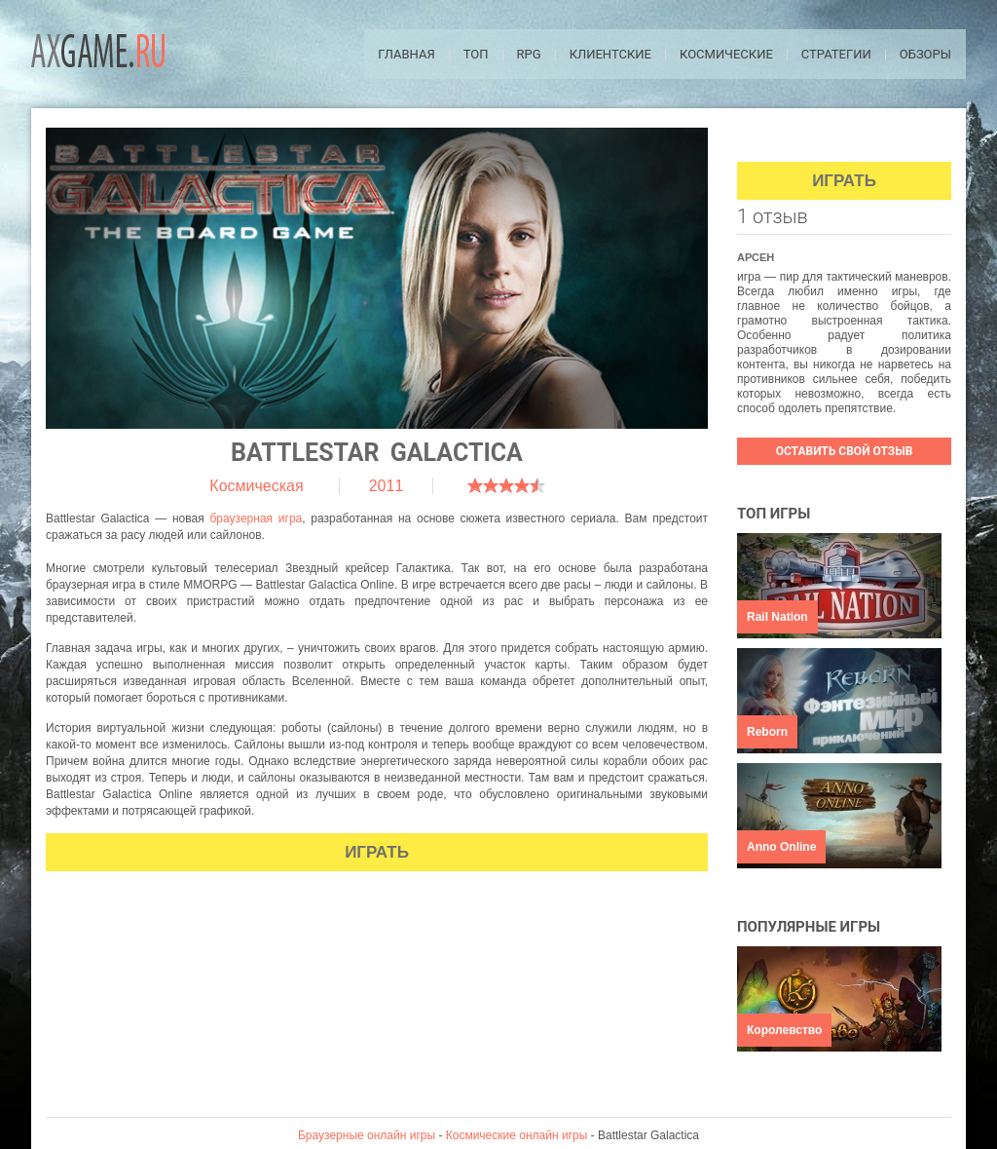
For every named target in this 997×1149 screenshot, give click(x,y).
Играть (377, 852)
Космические (726, 54)
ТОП (476, 54)
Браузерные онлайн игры (366, 1135)
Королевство (784, 1030)
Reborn (767, 732)
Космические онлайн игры (517, 1135)
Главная (406, 54)
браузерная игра (255, 518)
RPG (529, 54)
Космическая (256, 486)
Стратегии (836, 54)
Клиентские (610, 54)
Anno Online (781, 847)
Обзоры (925, 54)
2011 (386, 486)
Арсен (755, 257)
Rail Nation (777, 617)
